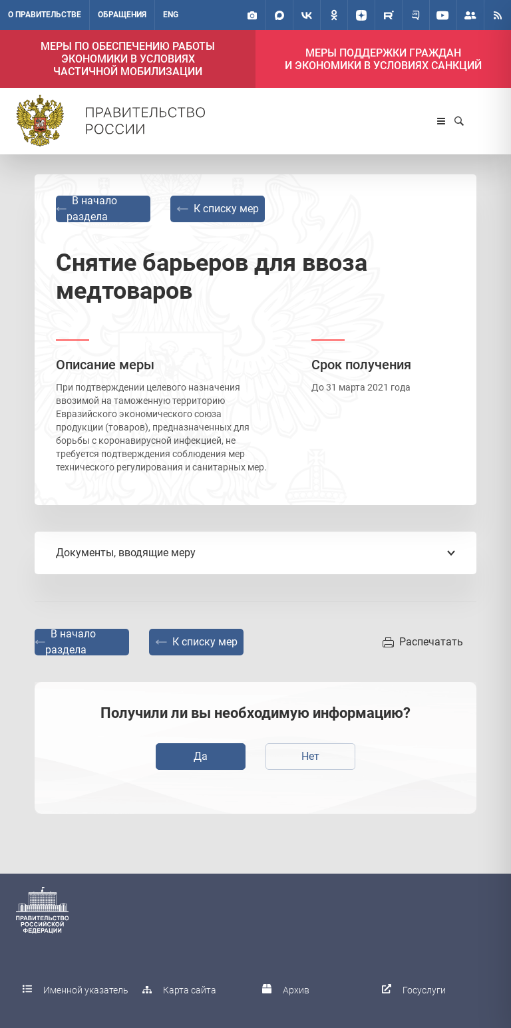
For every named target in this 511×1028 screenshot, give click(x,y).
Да (201, 756)
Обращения (122, 14)
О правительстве (44, 14)
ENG (170, 14)
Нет (310, 756)
